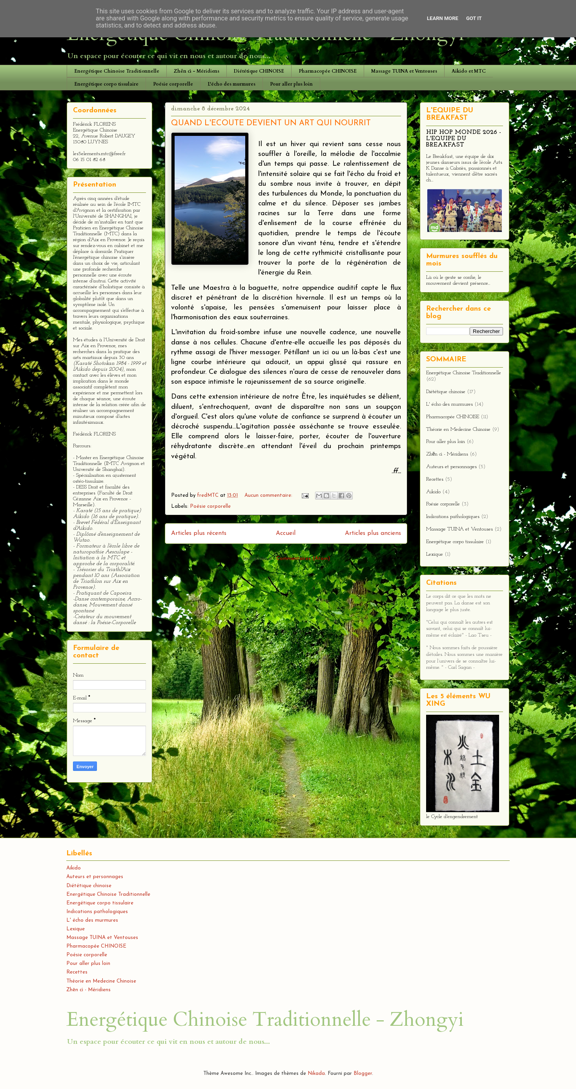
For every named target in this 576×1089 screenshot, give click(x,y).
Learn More (442, 18)
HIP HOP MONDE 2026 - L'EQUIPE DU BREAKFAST (463, 138)
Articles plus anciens (373, 533)
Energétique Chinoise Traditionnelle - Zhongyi (265, 1019)
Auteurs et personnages (451, 467)
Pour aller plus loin (291, 84)
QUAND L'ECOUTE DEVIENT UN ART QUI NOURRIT (271, 123)
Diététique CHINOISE (259, 71)
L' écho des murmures (449, 404)
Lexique (434, 554)
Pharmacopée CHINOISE (328, 71)
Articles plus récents (198, 533)
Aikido (433, 492)
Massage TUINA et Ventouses (404, 71)
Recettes (434, 479)
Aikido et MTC (469, 71)
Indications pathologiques (452, 517)
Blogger (363, 1073)
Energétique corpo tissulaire (106, 84)
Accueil (285, 533)
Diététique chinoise (445, 392)
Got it (474, 18)
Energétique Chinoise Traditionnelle (116, 71)
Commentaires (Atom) (303, 558)
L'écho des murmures (231, 84)
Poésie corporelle (173, 84)
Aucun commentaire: (269, 495)
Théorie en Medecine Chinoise (458, 429)
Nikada (316, 1073)
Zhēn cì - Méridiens (196, 71)
